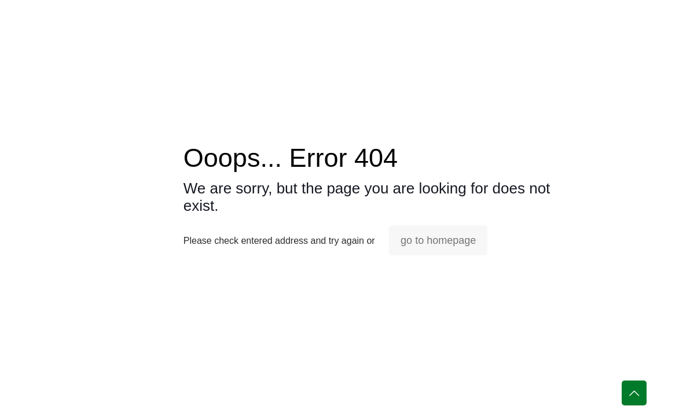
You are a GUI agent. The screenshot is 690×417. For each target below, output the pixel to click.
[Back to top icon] (634, 393)
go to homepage (438, 240)
